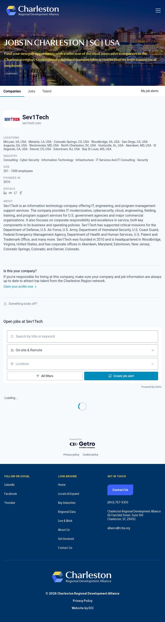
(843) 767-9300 (117, 502)
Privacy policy (71, 454)
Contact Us (65, 547)
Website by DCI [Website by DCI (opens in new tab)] (82, 608)
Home (62, 484)
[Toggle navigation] (158, 10)
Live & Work (65, 520)
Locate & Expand (68, 493)
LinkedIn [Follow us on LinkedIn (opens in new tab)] (9, 484)
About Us (64, 529)
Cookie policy (90, 454)
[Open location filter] (152, 364)
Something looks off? (20, 303)
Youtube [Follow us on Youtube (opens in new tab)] (9, 502)
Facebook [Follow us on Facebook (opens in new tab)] (10, 493)
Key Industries (67, 502)
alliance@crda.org (118, 527)
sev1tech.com (31, 123)
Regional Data (67, 511)
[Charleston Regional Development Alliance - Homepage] (32, 10)
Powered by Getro (151, 386)
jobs (31, 91)
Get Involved (66, 538)
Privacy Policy (82, 600)
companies (12, 91)
